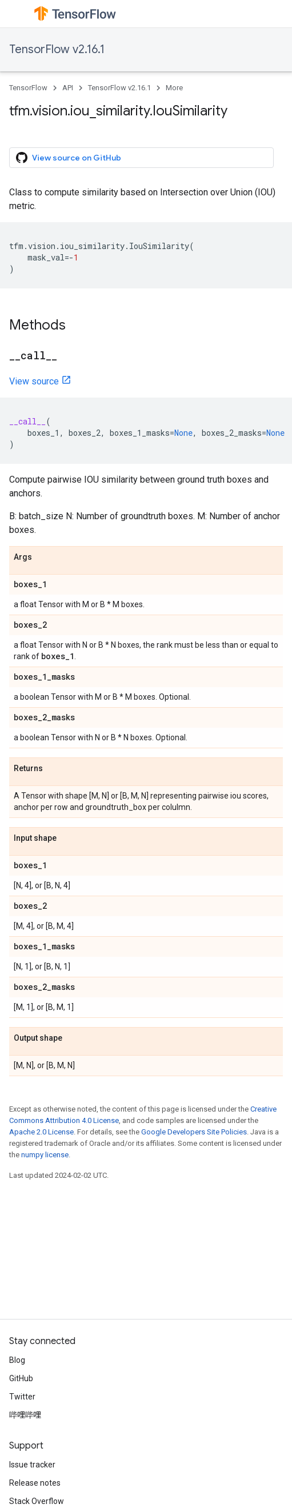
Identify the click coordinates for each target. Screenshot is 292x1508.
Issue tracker (32, 1464)
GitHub (21, 1378)
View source (34, 381)
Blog (17, 1360)
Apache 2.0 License (41, 1132)
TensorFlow (28, 87)
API (67, 87)
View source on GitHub (68, 157)
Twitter (22, 1396)
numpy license (45, 1154)
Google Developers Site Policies (194, 1132)
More (174, 87)
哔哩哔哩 (25, 1414)
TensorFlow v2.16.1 (57, 49)
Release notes (35, 1482)
